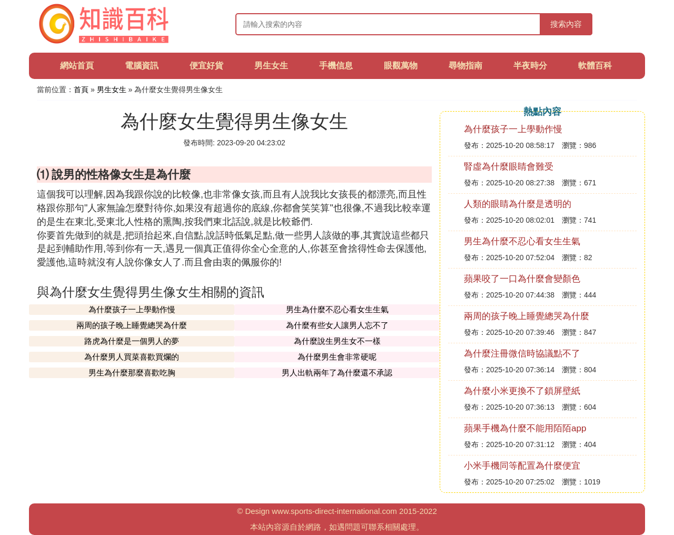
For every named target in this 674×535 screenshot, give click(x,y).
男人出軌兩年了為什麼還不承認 (337, 372)
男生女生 (271, 65)
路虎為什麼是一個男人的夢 (131, 340)
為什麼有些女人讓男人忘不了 (337, 325)
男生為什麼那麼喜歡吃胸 (131, 372)
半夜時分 (530, 65)
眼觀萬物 (401, 65)
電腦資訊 (141, 65)
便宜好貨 (206, 65)
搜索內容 (566, 23)
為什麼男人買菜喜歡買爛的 (131, 356)
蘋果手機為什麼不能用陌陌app (525, 428)
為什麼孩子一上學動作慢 (131, 309)
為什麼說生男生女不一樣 (337, 340)
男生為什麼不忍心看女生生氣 (337, 309)
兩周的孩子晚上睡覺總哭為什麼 (131, 325)
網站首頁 (77, 65)
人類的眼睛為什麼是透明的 (517, 204)
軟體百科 (595, 65)
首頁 (81, 89)
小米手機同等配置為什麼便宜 (522, 466)
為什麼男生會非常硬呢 (337, 356)
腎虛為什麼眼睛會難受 (508, 167)
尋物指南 (465, 65)
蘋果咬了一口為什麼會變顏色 (522, 279)
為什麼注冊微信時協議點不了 (522, 354)
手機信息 (336, 65)
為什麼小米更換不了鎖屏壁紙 (522, 391)
